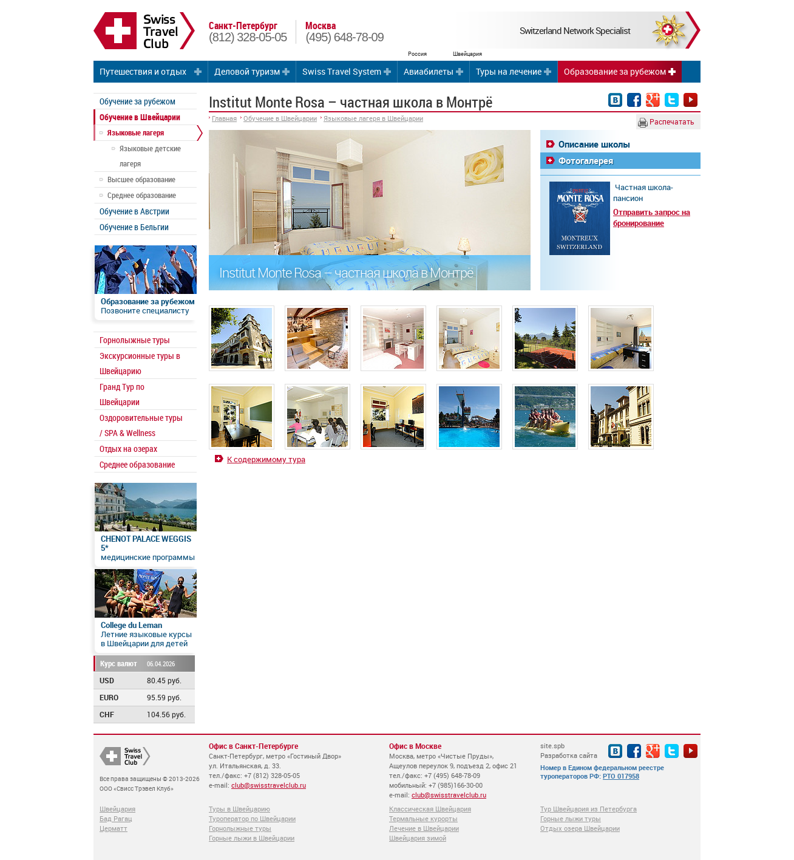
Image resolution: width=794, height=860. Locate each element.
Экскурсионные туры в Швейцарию (140, 363)
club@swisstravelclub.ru (268, 785)
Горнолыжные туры (135, 340)
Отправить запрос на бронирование (651, 217)
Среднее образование (141, 194)
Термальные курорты (423, 818)
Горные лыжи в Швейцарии (251, 837)
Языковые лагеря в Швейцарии (373, 118)
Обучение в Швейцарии (140, 117)
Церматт (113, 828)
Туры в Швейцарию (239, 808)
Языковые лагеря (135, 132)
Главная (224, 118)
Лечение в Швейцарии (424, 828)
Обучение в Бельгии (134, 227)
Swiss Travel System (341, 71)
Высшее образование (141, 179)
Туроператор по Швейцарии (252, 818)
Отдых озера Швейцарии (580, 828)
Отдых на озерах (128, 448)
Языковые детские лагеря (150, 156)
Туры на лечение (508, 71)
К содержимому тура (266, 459)
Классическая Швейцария (430, 808)
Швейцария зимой (417, 837)
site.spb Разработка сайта (568, 750)
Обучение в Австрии (134, 211)
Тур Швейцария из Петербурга (588, 808)
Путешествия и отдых (143, 71)
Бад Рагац (116, 818)
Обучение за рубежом (137, 101)
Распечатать (666, 122)
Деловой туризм (247, 71)
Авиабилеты (428, 71)
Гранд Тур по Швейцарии (122, 394)
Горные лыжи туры (570, 818)
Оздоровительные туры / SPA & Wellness (141, 425)
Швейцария (117, 808)
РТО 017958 (621, 775)
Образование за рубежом (615, 71)
